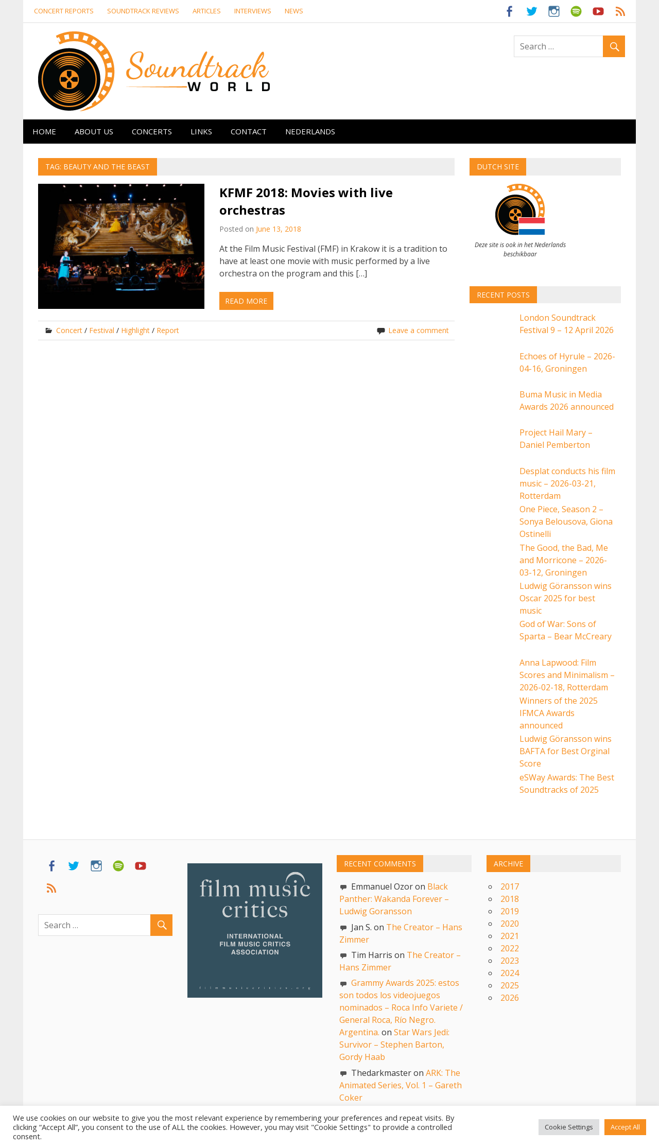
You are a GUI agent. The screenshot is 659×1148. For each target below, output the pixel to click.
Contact (249, 131)
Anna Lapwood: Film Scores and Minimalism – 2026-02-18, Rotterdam (567, 675)
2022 (509, 948)
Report (168, 330)
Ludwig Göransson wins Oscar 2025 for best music (565, 598)
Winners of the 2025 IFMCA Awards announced (558, 713)
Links (201, 131)
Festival (101, 330)
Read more (246, 301)
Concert (69, 330)
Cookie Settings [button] (569, 1127)
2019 (509, 911)
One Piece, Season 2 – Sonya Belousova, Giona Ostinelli (566, 521)
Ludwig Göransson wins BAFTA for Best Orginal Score (565, 751)
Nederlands (310, 131)
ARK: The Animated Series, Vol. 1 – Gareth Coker (400, 1085)
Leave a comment (418, 330)
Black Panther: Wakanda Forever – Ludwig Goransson (394, 899)
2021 (509, 936)
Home (44, 131)
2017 (509, 886)
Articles (207, 10)
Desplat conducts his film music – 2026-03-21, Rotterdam (567, 483)
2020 (509, 923)
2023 (509, 960)
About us (94, 131)
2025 (509, 985)
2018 (509, 899)
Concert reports (64, 10)
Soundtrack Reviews (143, 10)
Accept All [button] (625, 1127)
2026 (509, 997)
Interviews (252, 10)
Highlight (135, 330)
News (294, 10)
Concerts (152, 131)
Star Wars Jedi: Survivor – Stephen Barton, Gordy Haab (394, 1045)
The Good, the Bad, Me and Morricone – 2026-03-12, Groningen (563, 560)
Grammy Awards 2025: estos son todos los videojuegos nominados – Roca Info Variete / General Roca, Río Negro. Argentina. (401, 1007)
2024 (509, 973)
